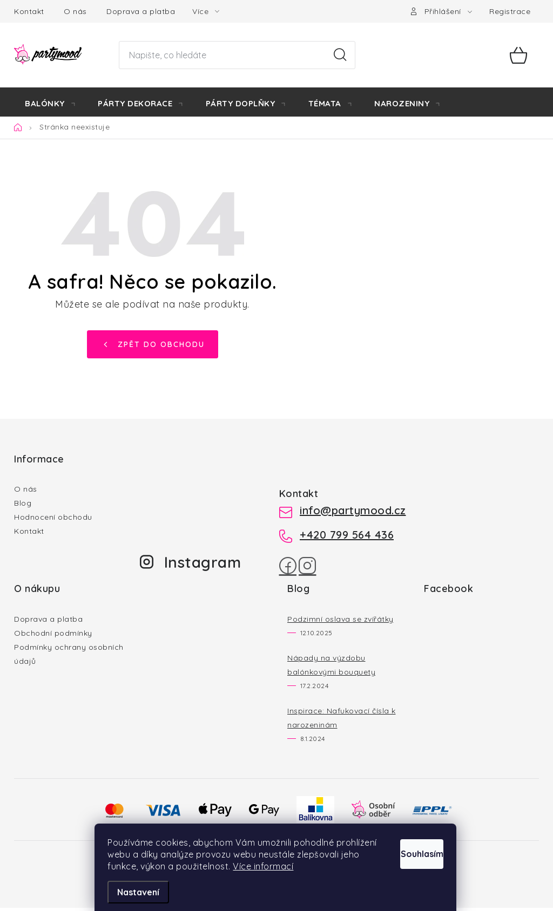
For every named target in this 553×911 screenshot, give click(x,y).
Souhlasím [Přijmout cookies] (409, 839)
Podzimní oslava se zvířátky (340, 622)
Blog (22, 506)
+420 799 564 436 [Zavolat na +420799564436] (347, 538)
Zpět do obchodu (161, 347)
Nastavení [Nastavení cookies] (139, 892)
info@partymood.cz (353, 513)
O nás (75, 11)
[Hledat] (237, 55)
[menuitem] (50, 103)
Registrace (509, 11)
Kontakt (29, 11)
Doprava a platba (140, 11)
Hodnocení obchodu (53, 520)
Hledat (340, 55)
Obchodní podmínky (53, 636)
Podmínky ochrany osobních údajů (69, 657)
